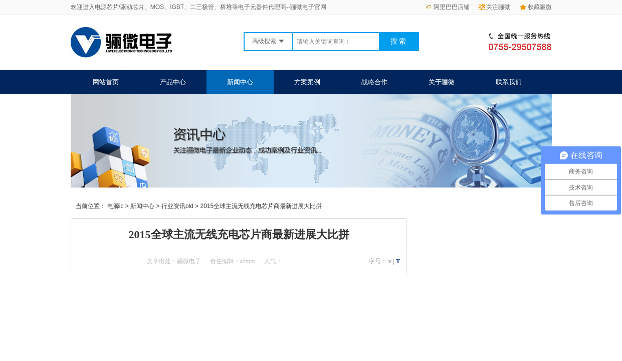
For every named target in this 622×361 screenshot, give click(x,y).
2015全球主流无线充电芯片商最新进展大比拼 (261, 206)
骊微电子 (189, 261)
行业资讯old (177, 206)
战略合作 (374, 82)
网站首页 (106, 82)
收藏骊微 (536, 7)
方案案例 (307, 82)
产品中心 (173, 82)
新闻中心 (240, 82)
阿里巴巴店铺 (448, 7)
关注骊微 (494, 7)
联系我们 (509, 82)
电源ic (115, 206)
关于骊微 (442, 82)
